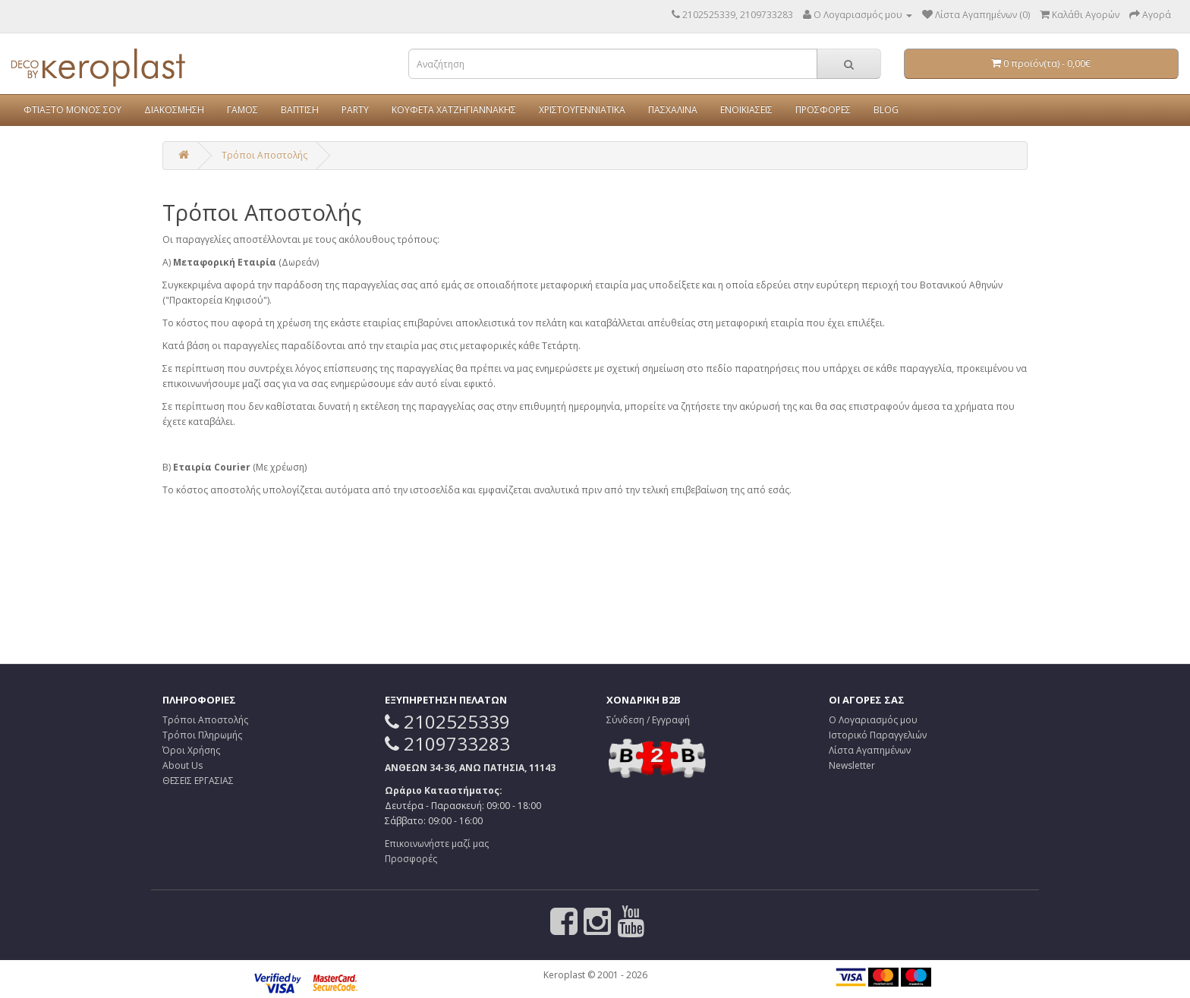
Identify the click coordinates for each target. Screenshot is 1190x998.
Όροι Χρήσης (191, 750)
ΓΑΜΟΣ (242, 109)
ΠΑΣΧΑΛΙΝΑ (672, 109)
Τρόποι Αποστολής (264, 155)
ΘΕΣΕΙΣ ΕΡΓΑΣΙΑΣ (198, 780)
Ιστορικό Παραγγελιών (878, 735)
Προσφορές (411, 858)
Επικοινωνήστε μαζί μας (437, 843)
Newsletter (852, 765)
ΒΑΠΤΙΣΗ (300, 109)
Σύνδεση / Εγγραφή (648, 719)
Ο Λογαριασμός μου (873, 719)
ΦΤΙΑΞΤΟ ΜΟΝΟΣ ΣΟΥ (72, 109)
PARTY (355, 109)
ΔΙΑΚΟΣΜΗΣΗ (174, 109)
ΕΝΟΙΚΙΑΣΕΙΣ (746, 109)
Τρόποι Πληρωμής (202, 735)
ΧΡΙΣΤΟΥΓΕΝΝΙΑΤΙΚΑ (582, 109)
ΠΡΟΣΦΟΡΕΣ (823, 109)
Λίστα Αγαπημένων (870, 750)
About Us (182, 765)
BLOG (886, 109)
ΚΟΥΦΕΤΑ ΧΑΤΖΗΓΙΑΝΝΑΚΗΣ (454, 109)
